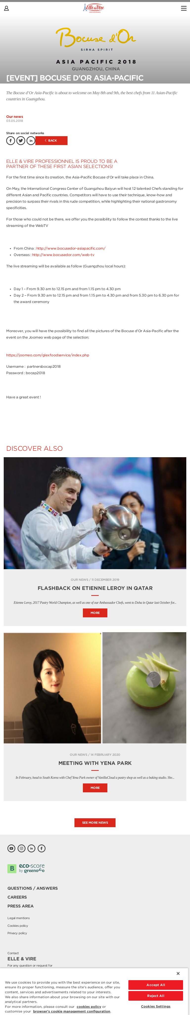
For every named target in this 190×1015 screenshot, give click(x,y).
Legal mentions (18, 918)
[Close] (178, 973)
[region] (94, 991)
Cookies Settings (155, 1006)
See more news (95, 822)
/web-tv (87, 255)
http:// (37, 255)
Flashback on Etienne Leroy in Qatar (95, 588)
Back (51, 140)
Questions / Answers (32, 888)
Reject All (155, 996)
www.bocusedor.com (61, 255)
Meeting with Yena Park (95, 763)
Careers (17, 897)
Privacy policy (17, 933)
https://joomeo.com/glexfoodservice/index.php (47, 355)
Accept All (155, 985)
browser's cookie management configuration (71, 1011)
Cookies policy (17, 926)
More (95, 613)
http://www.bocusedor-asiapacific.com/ (71, 248)
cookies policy (89, 1007)
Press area (20, 906)
